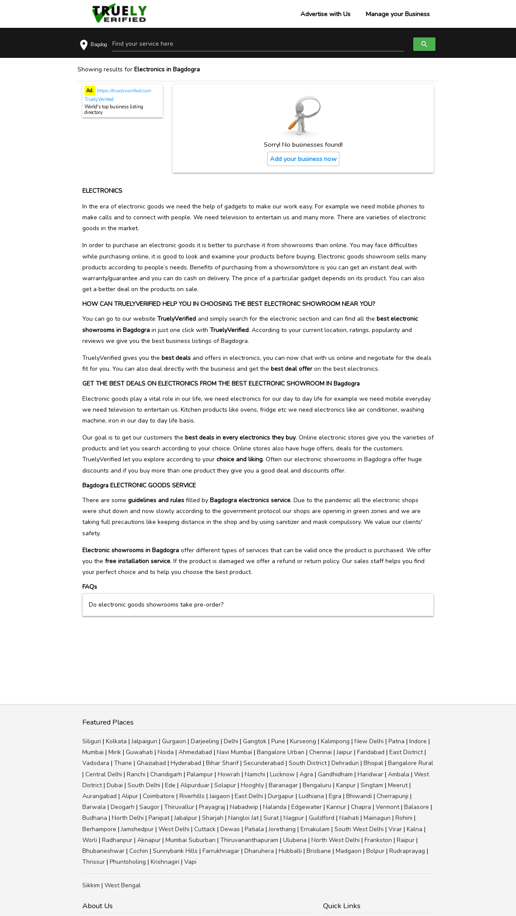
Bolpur (375, 851)
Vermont (387, 807)
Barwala (94, 807)
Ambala (398, 774)
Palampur (200, 774)
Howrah (229, 774)
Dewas (230, 829)
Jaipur (344, 752)
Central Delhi (103, 774)
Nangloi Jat (243, 818)
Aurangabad (99, 796)
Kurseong (303, 741)
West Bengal (123, 885)
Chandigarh (166, 774)
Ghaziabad (151, 763)
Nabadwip (244, 807)
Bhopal (373, 763)
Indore (418, 741)
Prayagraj (212, 807)
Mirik (114, 752)
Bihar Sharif (222, 763)
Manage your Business (398, 14)
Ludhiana (311, 796)
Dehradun (345, 763)
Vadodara (95, 763)
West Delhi (174, 829)
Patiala (254, 829)
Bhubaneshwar (103, 851)
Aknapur (149, 840)
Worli (89, 840)
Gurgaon (174, 741)
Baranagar (283, 785)
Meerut (398, 785)
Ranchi (136, 774)
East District (406, 752)
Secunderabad (263, 763)
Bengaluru (317, 785)
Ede (170, 785)
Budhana (94, 818)
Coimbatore (159, 796)
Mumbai (93, 752)
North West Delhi (335, 840)
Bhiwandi (359, 796)
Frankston (378, 840)
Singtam (372, 785)
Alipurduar (194, 785)
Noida (166, 752)
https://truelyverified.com (123, 90)
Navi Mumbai (234, 752)
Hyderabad (186, 763)
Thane (123, 763)
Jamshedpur (137, 829)
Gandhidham (335, 774)
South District (308, 763)
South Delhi (144, 785)
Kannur (336, 807)
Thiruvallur (179, 807)
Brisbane (319, 851)
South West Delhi (359, 829)
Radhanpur (117, 840)
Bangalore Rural (410, 763)
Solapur (225, 785)
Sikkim (91, 885)
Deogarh (123, 807)
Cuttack (205, 829)
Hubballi (290, 851)
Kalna (414, 829)
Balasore (416, 807)
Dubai (115, 785)
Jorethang (282, 829)
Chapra (361, 807)
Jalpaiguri (144, 741)
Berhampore (99, 829)
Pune (278, 741)
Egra (335, 796)
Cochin (138, 851)
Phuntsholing (128, 862)
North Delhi (128, 818)
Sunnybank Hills (175, 851)
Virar (395, 829)
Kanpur (346, 785)
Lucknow (282, 774)
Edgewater (306, 807)
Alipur (129, 796)
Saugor (149, 807)
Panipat (158, 818)
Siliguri (91, 741)
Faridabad (370, 752)
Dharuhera (259, 851)
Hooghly (252, 785)
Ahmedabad (195, 752)
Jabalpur (185, 818)
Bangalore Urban (280, 752)
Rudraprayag (407, 851)
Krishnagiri (165, 862)
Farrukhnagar (220, 851)
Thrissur (93, 862)
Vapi (190, 862)
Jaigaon (219, 796)
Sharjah (212, 818)
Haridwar (370, 774)
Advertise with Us (325, 14)
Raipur (406, 840)
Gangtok (254, 741)
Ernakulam (315, 829)
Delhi (231, 741)
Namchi (255, 774)
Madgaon (348, 851)
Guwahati (139, 752)
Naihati (349, 818)
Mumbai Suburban (190, 840)
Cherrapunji (392, 796)
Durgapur (281, 796)
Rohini (403, 818)
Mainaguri (377, 818)
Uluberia (295, 840)
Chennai (320, 752)
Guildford (321, 818)
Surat (271, 818)
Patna (396, 741)
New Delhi (369, 741)
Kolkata (116, 741)
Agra (306, 774)
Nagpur (293, 818)
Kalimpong (335, 741)
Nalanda (275, 807)
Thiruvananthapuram (249, 840)
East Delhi (249, 796)
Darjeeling (205, 741)
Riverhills (192, 796)
